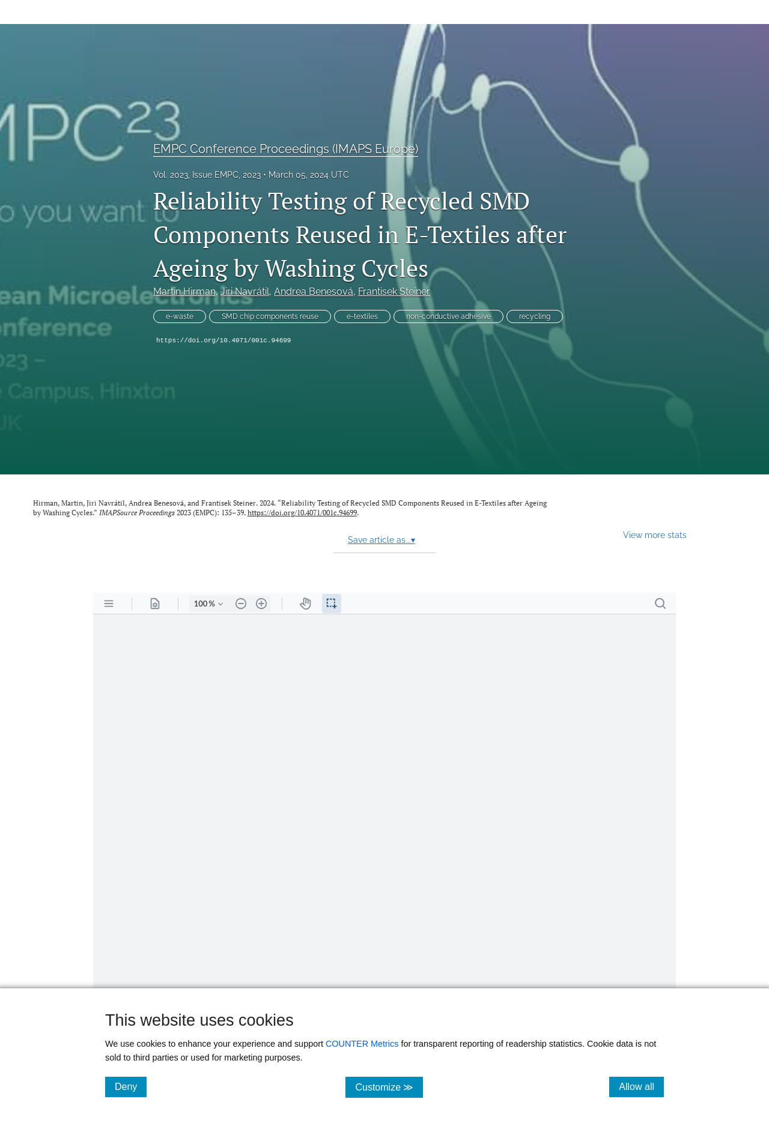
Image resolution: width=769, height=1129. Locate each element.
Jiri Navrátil (244, 291)
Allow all (641, 1086)
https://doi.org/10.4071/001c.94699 (223, 340)
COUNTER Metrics (362, 1044)
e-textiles (362, 316)
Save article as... (381, 540)
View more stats (655, 535)
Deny (131, 1086)
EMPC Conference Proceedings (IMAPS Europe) (285, 149)
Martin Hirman (184, 291)
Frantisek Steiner (394, 291)
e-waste (179, 316)
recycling (534, 316)
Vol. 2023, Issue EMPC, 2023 (207, 175)
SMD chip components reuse (270, 316)
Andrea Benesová (313, 291)
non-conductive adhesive (448, 316)
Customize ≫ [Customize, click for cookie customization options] (389, 1086)
